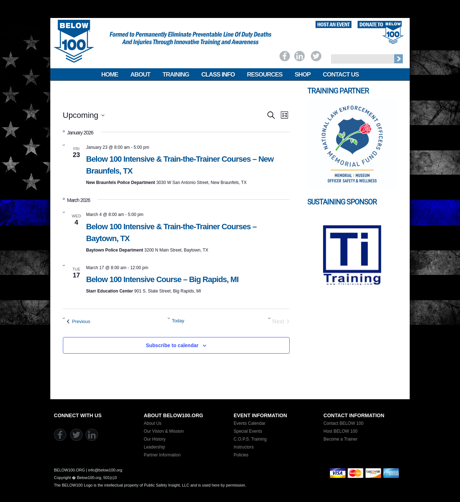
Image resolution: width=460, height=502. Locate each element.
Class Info (218, 74)
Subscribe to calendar (172, 345)
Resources (264, 74)
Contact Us (341, 74)
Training (175, 74)
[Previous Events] (79, 322)
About (140, 74)
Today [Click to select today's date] (178, 320)
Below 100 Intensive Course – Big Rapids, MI (162, 279)
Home (109, 74)
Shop (302, 74)
